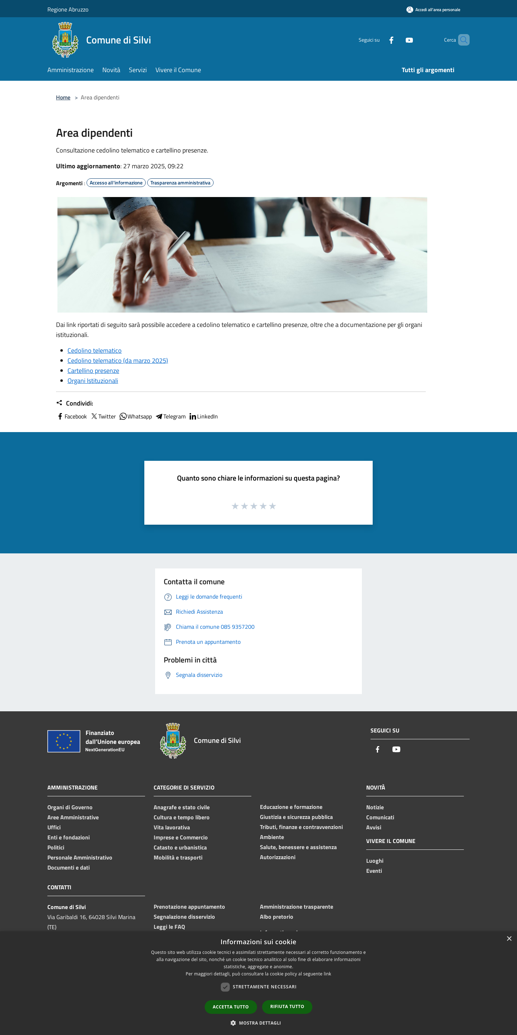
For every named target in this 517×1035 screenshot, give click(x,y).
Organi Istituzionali (92, 380)
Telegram (170, 416)
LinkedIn (203, 416)
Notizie (375, 807)
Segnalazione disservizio (184, 916)
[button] (258, 1022)
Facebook (71, 416)
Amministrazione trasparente (296, 906)
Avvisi (373, 827)
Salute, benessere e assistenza (298, 847)
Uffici (54, 827)
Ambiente (272, 837)
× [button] (509, 939)
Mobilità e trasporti (178, 857)
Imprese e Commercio (181, 837)
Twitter (103, 416)
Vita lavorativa (172, 827)
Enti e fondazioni (68, 837)
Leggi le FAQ (169, 926)
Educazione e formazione (291, 806)
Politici (55, 847)
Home (63, 97)
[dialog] (258, 983)
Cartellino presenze (93, 370)
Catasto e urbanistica (180, 847)
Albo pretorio (276, 916)
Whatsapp (135, 416)
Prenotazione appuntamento (189, 906)
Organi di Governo (70, 807)
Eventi (374, 870)
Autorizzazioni (277, 857)
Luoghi (374, 860)
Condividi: (74, 403)
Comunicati (380, 817)
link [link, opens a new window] (327, 974)
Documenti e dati (68, 867)
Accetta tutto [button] (231, 1007)
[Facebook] (379, 40)
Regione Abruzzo (67, 9)
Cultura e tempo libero (182, 817)
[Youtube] (397, 40)
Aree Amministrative (73, 817)
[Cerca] (461, 39)
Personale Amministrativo (79, 857)
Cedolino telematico (94, 350)
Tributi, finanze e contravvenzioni (301, 827)
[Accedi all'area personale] (433, 9)
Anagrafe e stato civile (182, 807)
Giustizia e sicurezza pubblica (296, 816)
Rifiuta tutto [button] (287, 1006)
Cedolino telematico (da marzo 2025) (117, 360)
